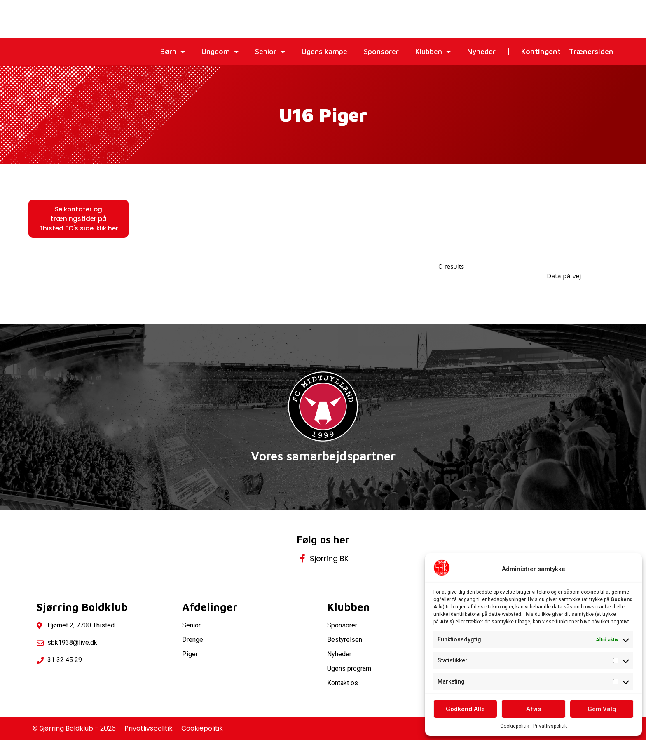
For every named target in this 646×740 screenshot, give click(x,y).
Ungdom (220, 51)
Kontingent (541, 51)
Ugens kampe (324, 51)
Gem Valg (601, 709)
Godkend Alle (465, 709)
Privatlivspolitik (550, 726)
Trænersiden (591, 51)
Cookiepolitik (514, 726)
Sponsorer (381, 51)
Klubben (433, 51)
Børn (172, 51)
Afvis (533, 709)
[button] (78, 219)
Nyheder (481, 51)
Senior (270, 51)
